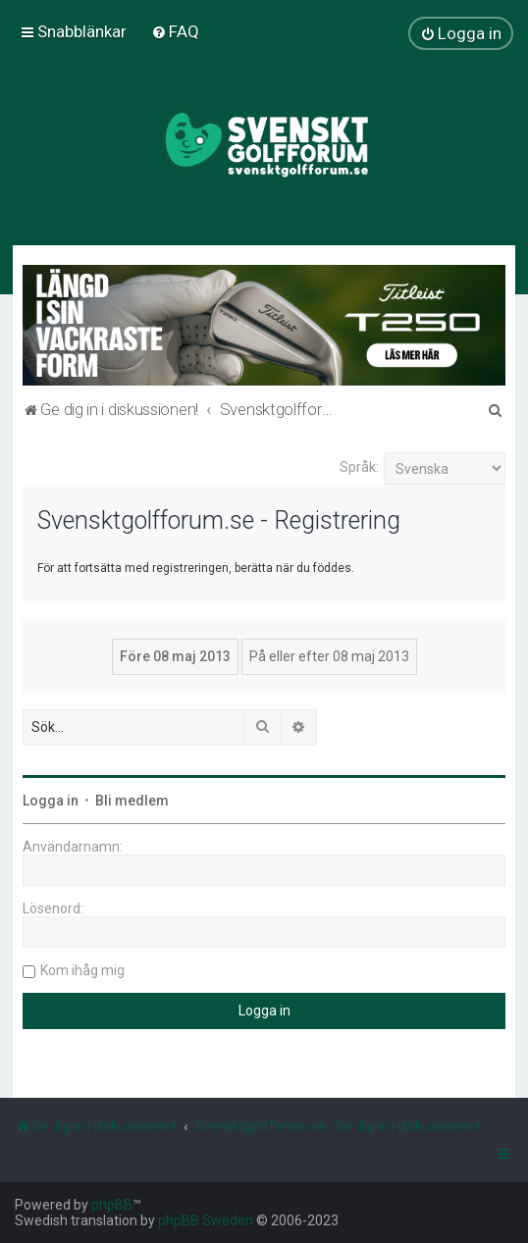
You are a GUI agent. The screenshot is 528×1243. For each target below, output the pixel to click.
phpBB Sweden (205, 1220)
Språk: (359, 467)
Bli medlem (132, 800)
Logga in (51, 800)
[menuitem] (175, 31)
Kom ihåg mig (82, 970)
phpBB (111, 1205)
